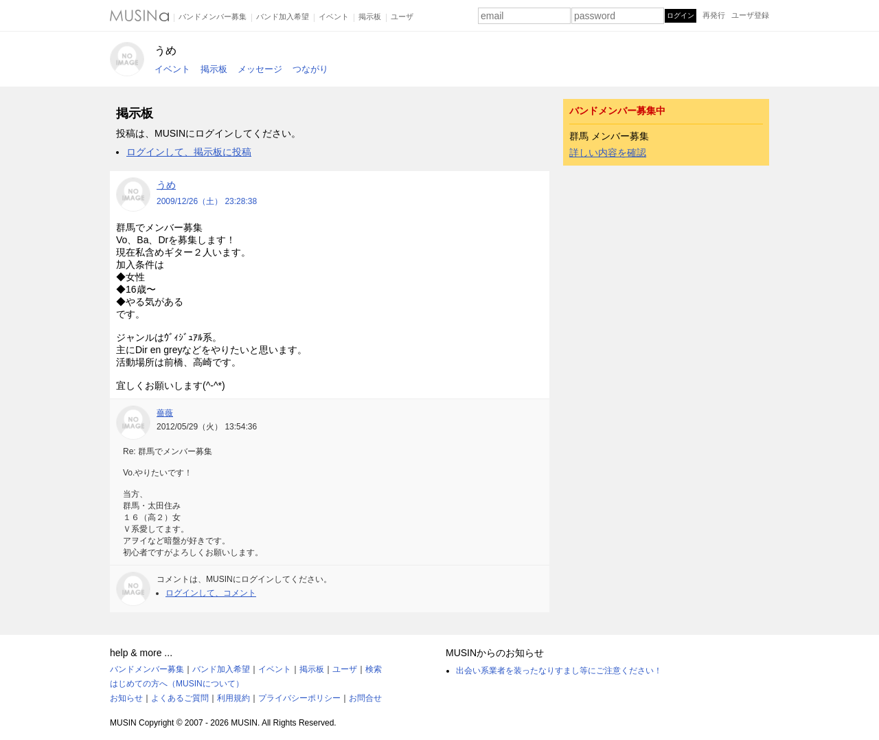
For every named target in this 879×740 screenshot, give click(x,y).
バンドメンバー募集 (213, 16)
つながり (310, 69)
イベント (334, 16)
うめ (165, 50)
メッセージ (260, 69)
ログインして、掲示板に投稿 (188, 151)
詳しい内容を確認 (607, 152)
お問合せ (365, 698)
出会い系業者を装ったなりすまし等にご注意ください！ (559, 670)
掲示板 (369, 16)
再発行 (714, 15)
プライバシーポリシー (299, 698)
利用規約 (233, 698)
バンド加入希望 (282, 16)
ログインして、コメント (210, 593)
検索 (373, 669)
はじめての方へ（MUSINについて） (177, 683)
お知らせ (126, 698)
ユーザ (402, 16)
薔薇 (165, 413)
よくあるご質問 (180, 698)
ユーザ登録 (750, 15)
